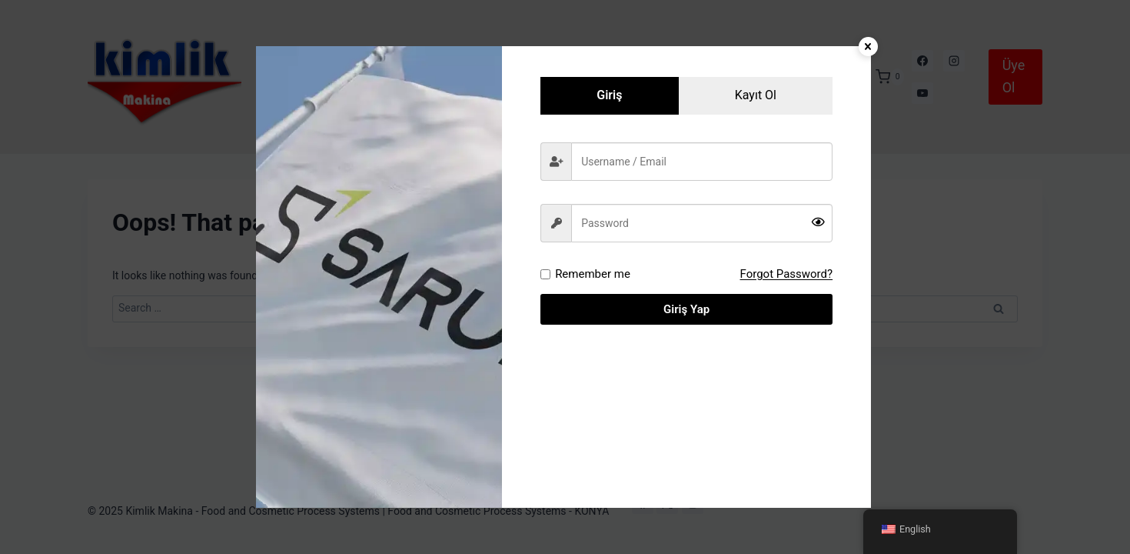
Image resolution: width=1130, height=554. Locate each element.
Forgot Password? (786, 274)
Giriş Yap (686, 309)
